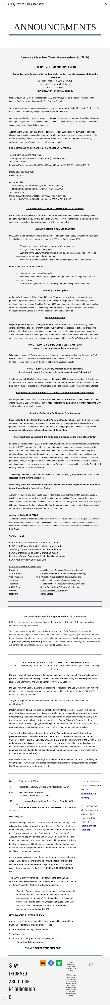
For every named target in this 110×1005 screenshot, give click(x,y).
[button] (3, 4)
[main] (55, 28)
